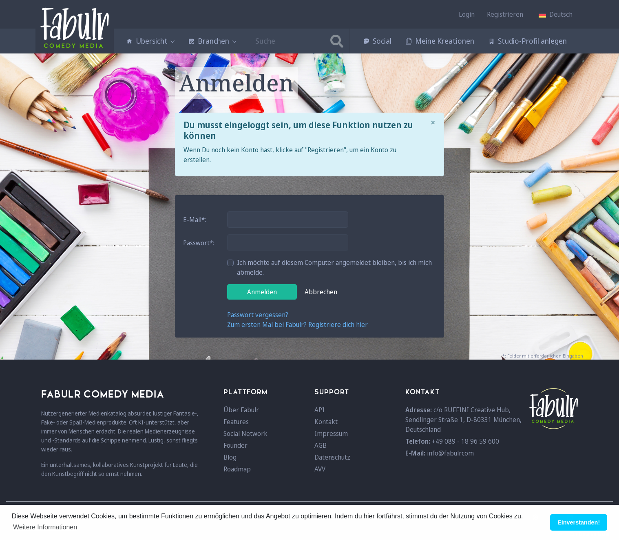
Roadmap (237, 468)
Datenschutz (332, 457)
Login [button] (467, 14)
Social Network (245, 433)
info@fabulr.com (450, 453)
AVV (319, 468)
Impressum (331, 433)
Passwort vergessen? (257, 314)
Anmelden (262, 291)
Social (377, 41)
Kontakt (326, 421)
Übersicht (150, 41)
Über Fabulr (241, 409)
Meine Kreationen (439, 41)
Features (236, 421)
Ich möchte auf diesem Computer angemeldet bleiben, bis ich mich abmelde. (334, 267)
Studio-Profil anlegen (527, 41)
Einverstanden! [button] (578, 522)
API (319, 409)
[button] (556, 14)
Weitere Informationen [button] (45, 527)
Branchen (212, 41)
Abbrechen (321, 291)
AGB (320, 445)
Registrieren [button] (505, 14)
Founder (235, 445)
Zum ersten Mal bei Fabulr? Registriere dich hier (297, 324)
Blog (230, 457)
